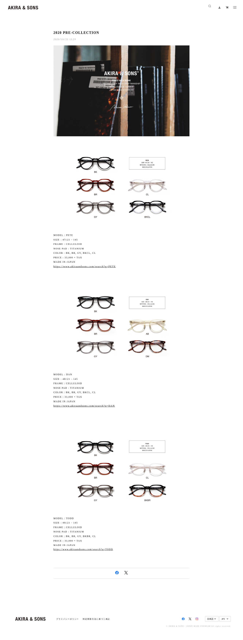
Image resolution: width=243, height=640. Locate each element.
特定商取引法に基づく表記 (96, 619)
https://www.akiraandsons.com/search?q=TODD (83, 549)
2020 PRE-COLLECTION (76, 33)
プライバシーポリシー (67, 619)
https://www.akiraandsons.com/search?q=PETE (85, 266)
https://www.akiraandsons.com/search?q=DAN (84, 405)
